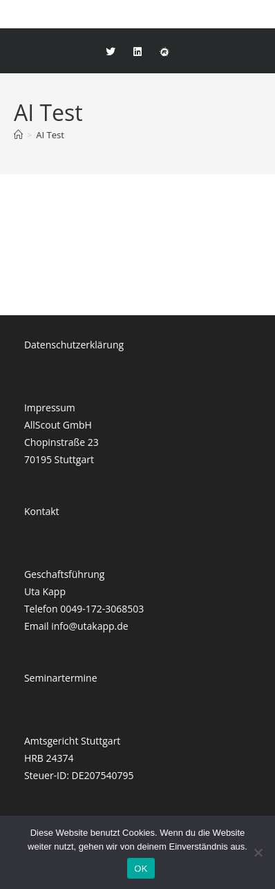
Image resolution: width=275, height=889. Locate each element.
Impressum (49, 407)
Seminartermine (60, 677)
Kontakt (41, 511)
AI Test (50, 135)
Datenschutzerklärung (74, 344)
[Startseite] (18, 135)
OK (140, 868)
